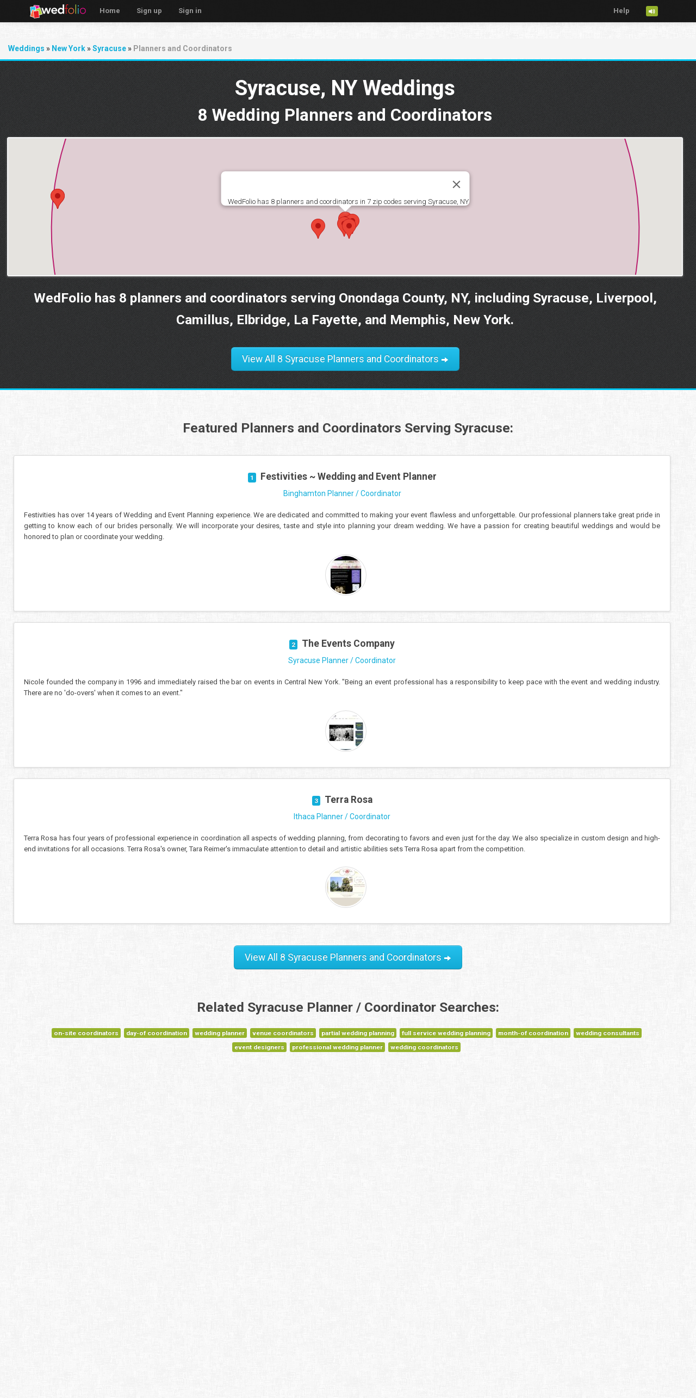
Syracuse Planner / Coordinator (342, 660)
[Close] (456, 184)
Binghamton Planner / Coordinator (342, 493)
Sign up (149, 11)
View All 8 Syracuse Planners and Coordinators (345, 359)
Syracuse (109, 48)
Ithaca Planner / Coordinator (342, 816)
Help (621, 11)
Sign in (190, 11)
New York (68, 48)
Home (110, 11)
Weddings (26, 48)
